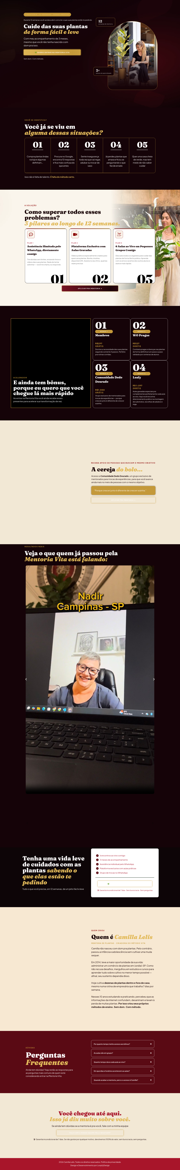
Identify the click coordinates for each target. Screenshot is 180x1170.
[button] (26, 679)
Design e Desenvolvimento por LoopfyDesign (90, 1165)
